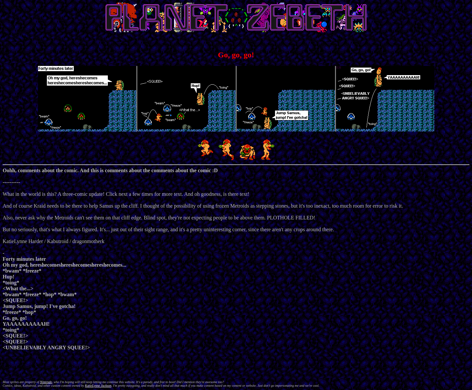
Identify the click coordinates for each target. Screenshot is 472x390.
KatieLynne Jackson (98, 385)
